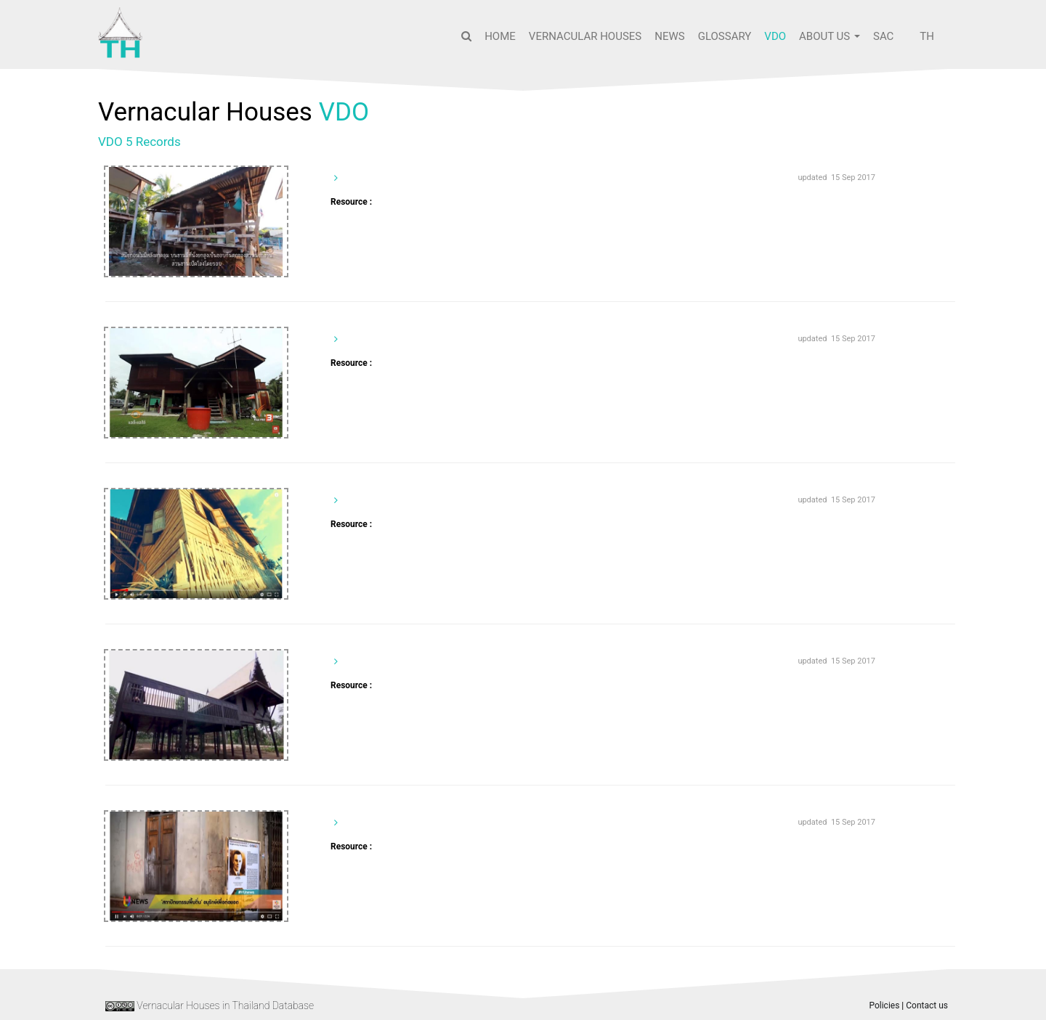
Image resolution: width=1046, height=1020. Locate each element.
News (669, 36)
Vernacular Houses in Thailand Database (225, 1005)
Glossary (725, 36)
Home (500, 36)
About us (829, 36)
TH (927, 36)
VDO (775, 36)
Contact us (927, 1005)
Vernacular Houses (585, 36)
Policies (884, 1005)
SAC (883, 36)
